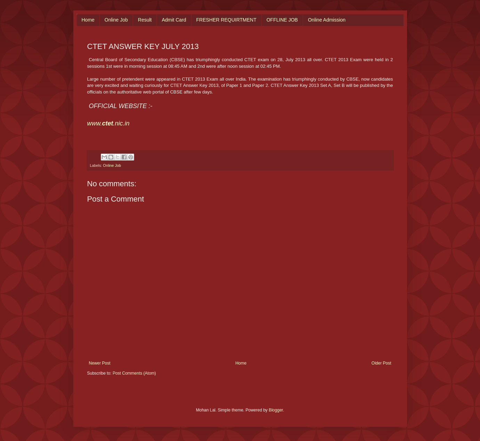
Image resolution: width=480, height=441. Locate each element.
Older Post (381, 363)
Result (145, 20)
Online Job (116, 20)
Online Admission (326, 20)
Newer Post (100, 363)
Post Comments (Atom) (134, 373)
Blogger (276, 410)
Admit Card (174, 20)
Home (88, 20)
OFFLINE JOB (282, 20)
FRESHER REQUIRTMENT (226, 20)
